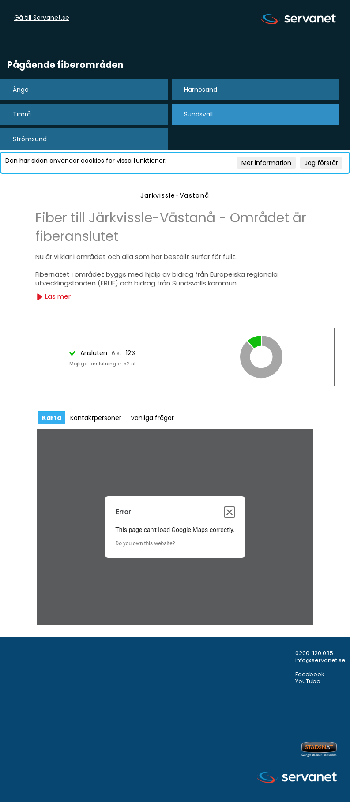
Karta (51, 417)
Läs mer (53, 296)
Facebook (309, 674)
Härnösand (200, 89)
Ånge (21, 89)
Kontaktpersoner (95, 417)
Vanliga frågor (152, 417)
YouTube (307, 681)
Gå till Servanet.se (41, 18)
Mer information (266, 162)
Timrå (22, 114)
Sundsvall (198, 114)
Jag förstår (321, 162)
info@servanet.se (320, 660)
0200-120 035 (314, 653)
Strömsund (30, 139)
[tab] (51, 417)
